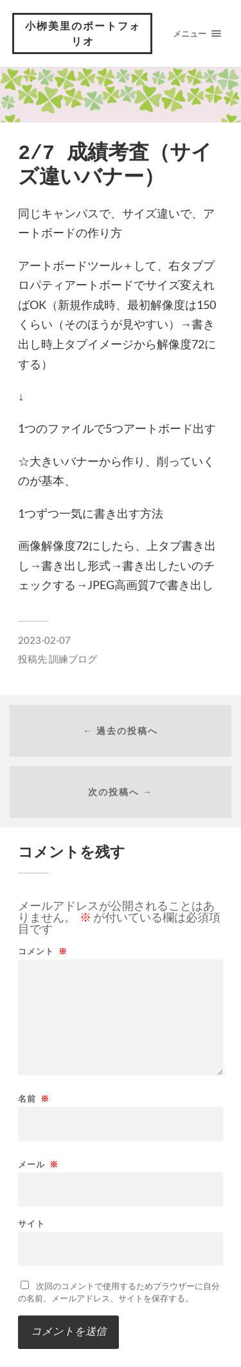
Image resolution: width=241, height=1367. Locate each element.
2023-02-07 (44, 640)
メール (38, 1164)
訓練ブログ (73, 659)
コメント (42, 951)
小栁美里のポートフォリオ (83, 33)
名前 (33, 1099)
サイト (31, 1224)
